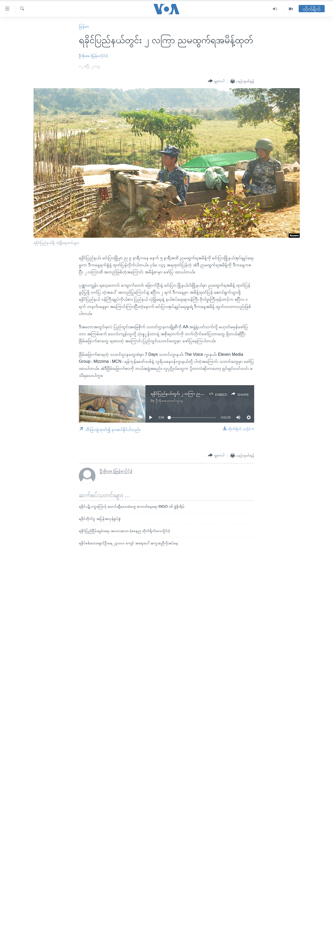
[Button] (216, 81)
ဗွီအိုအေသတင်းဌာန (169, 400)
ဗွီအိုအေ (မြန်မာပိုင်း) (93, 56)
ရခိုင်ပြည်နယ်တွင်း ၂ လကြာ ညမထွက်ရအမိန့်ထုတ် (191, 393)
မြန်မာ (84, 26)
